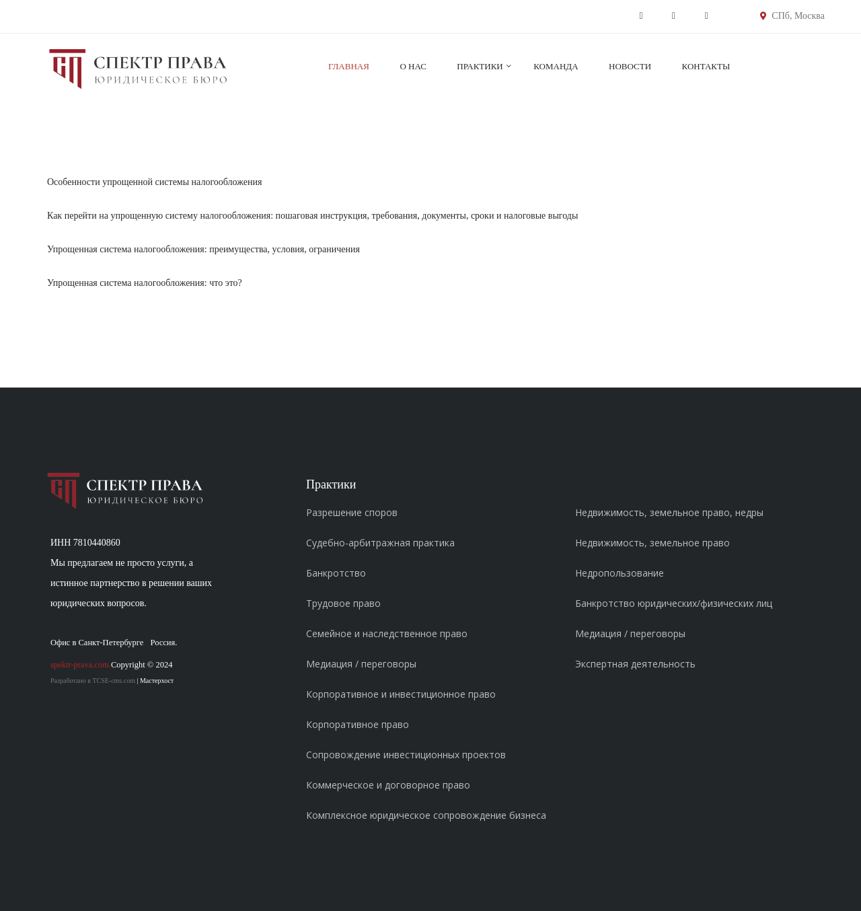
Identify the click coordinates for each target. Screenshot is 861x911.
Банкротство (336, 573)
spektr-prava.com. (80, 664)
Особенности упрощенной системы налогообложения (154, 182)
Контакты (706, 66)
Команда (555, 66)
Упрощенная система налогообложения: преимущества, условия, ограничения (203, 249)
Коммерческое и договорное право (388, 784)
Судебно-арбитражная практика (380, 542)
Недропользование (619, 573)
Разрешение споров (352, 512)
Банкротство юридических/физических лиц (673, 603)
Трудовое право (343, 603)
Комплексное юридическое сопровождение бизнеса (426, 815)
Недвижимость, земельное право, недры (669, 512)
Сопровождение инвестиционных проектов (406, 754)
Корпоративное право (357, 724)
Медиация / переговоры (361, 663)
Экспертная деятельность (635, 663)
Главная (348, 66)
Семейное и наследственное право (386, 633)
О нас (413, 66)
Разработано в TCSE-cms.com (92, 680)
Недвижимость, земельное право (652, 542)
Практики (479, 66)
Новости (630, 66)
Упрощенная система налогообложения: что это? (144, 283)
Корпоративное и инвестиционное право (401, 694)
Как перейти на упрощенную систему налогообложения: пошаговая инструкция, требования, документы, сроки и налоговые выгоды (312, 216)
